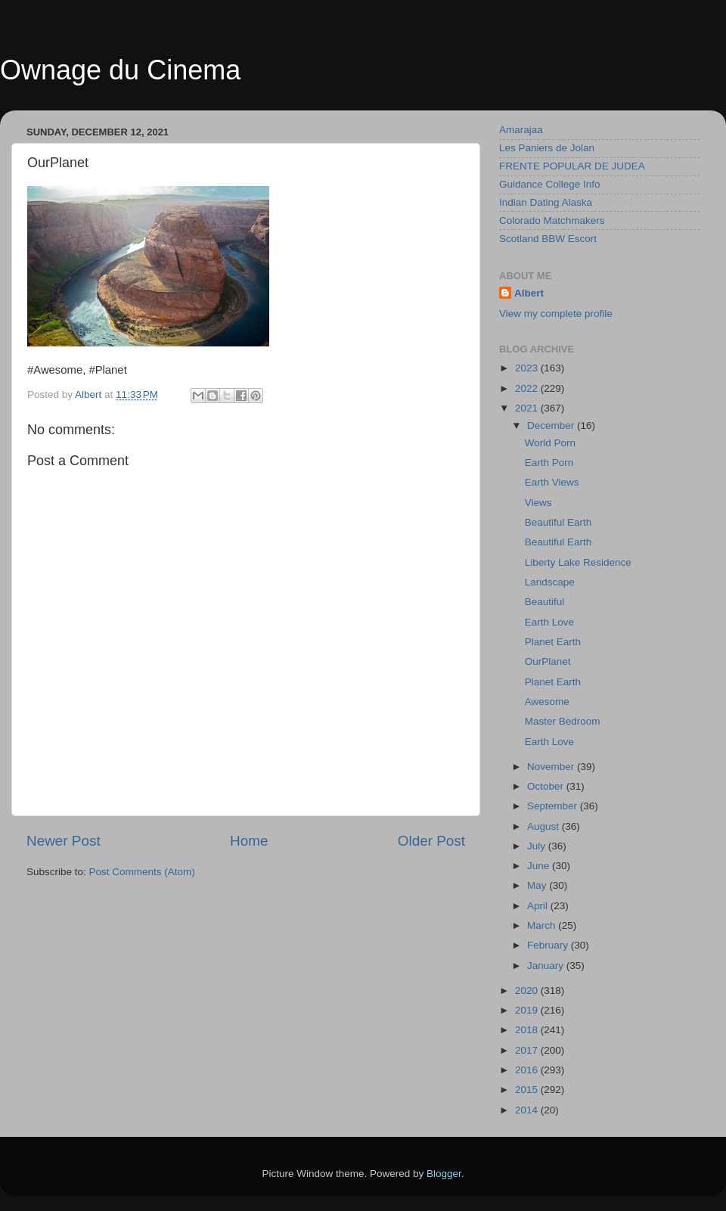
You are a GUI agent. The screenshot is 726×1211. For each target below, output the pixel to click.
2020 (528, 990)
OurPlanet (548, 661)
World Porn (550, 443)
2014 (528, 1110)
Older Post (431, 841)
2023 (528, 368)
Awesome (547, 701)
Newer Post (63, 841)
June (539, 865)
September (553, 806)
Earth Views (552, 482)
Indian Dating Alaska (545, 202)
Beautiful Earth (558, 522)
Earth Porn (549, 462)
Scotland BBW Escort (548, 238)
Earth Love (549, 622)
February (549, 945)
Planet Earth (553, 641)
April (539, 905)
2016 (528, 1070)
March (542, 925)
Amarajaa (521, 129)
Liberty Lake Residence (578, 562)
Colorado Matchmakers (552, 220)
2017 (528, 1050)
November (552, 766)
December (552, 425)
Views (538, 502)
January (546, 965)
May (538, 885)
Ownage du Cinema (120, 69)
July (537, 846)
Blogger (444, 1173)
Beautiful (545, 601)
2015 (528, 1089)
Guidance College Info (549, 184)
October (546, 786)
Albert (529, 293)
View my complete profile (556, 313)
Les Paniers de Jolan (546, 148)
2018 (528, 1030)
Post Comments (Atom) (142, 871)
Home (249, 841)
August (544, 826)
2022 (528, 388)
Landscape (550, 582)
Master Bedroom (562, 721)
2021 (528, 408)
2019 (528, 1010)
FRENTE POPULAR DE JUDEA (572, 166)
